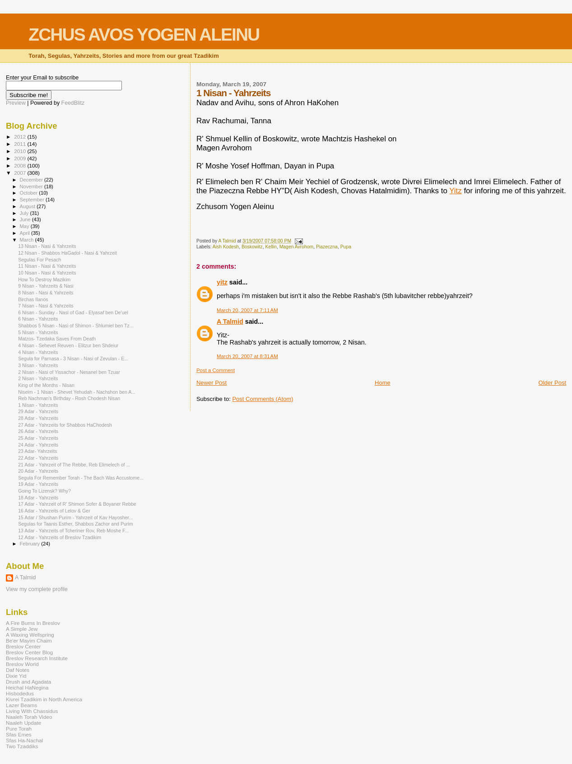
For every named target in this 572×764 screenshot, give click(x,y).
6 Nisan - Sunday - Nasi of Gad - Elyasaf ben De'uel (73, 312)
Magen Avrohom (296, 246)
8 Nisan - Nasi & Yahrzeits (45, 292)
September (33, 199)
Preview (16, 103)
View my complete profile (37, 589)
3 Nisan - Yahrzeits (38, 365)
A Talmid (230, 321)
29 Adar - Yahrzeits (38, 411)
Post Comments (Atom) (262, 399)
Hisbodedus (20, 693)
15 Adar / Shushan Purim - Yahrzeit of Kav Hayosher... (75, 517)
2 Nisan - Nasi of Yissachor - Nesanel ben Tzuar (69, 372)
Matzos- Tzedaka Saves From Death (57, 338)
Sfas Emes (19, 734)
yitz (222, 282)
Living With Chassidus (32, 711)
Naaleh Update (23, 723)
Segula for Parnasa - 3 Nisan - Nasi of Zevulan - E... (73, 358)
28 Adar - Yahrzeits (38, 418)
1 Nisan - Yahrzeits (38, 405)
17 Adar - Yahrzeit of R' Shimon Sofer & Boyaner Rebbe (77, 504)
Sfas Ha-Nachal (24, 740)
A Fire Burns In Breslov (33, 623)
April (25, 233)
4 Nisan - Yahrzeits (38, 352)
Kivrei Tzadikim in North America (44, 699)
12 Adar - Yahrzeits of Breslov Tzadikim (59, 537)
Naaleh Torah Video (29, 717)
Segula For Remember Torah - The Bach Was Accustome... (81, 477)
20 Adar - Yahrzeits (38, 471)
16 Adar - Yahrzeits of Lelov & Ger (54, 510)
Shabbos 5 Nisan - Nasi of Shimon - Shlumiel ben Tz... (76, 325)
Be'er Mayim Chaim (29, 640)
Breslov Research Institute (37, 658)
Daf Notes (17, 670)
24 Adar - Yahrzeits (38, 444)
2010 (20, 151)
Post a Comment (215, 370)
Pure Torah (19, 728)
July (25, 213)
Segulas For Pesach (39, 259)
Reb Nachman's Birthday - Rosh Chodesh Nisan (69, 398)
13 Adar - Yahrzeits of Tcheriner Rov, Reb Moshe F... (73, 530)
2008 (20, 165)
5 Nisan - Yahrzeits (38, 332)
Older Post (552, 382)
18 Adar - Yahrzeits (38, 497)
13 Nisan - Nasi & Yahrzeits (47, 246)
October (29, 193)
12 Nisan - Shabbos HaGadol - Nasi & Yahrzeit (67, 253)
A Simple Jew (21, 629)
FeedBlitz (72, 103)
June (26, 219)
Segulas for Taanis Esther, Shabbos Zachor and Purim (75, 523)
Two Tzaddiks (22, 746)
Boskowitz (252, 246)
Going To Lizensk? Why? (44, 491)
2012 (20, 137)
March (27, 239)
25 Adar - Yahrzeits (38, 438)
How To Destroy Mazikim (44, 279)
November (32, 186)
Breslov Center (23, 646)
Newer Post (211, 382)
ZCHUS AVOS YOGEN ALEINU (143, 34)
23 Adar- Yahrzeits (37, 451)
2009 (20, 158)
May (25, 226)
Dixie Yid (16, 676)
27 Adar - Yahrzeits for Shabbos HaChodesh (65, 425)
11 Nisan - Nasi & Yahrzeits (47, 266)
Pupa (345, 246)
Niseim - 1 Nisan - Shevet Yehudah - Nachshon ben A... (76, 392)
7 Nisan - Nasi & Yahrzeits (45, 305)
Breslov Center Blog (29, 652)
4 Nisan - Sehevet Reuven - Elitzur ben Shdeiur (68, 345)
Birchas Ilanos (33, 299)
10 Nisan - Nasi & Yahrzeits (47, 272)
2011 (20, 144)
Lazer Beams (21, 705)
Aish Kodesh (226, 246)
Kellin (270, 246)
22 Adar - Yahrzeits (38, 458)
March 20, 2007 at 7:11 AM (247, 310)
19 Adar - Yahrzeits (38, 484)
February (31, 543)
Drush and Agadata (28, 682)
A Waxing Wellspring (30, 635)
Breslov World (22, 664)
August (28, 206)
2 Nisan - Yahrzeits (38, 378)
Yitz (455, 190)
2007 (20, 173)
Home (383, 382)
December (32, 179)
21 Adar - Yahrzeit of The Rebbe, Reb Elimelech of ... (74, 464)
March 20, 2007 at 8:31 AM (247, 356)
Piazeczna (327, 246)
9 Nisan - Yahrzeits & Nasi (45, 286)
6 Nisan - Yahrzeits (38, 318)
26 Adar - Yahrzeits (38, 431)
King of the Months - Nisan (46, 385)
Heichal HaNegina (27, 687)
